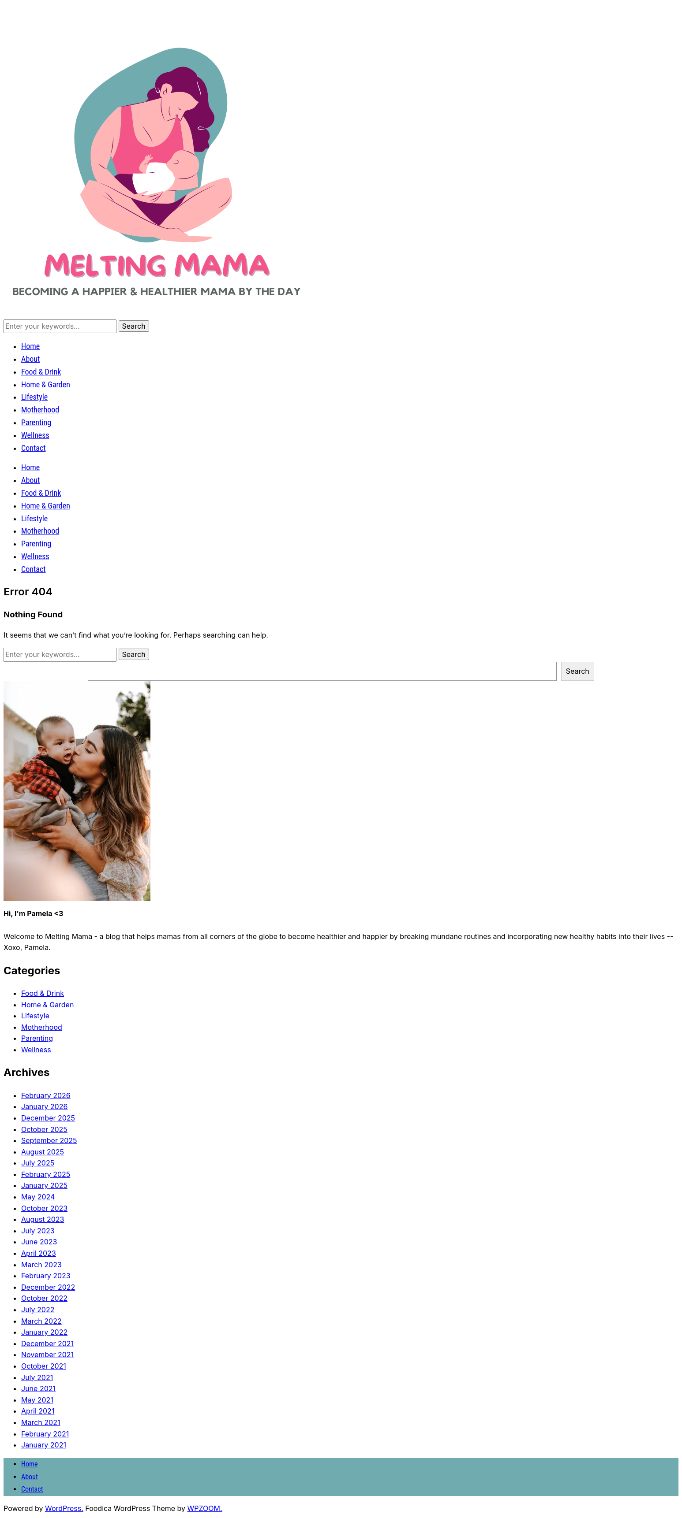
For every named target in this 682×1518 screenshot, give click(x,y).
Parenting (36, 422)
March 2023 (41, 1264)
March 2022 (41, 1321)
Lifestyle (34, 396)
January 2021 (43, 1444)
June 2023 (39, 1241)
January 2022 (44, 1332)
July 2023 (38, 1230)
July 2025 (37, 1162)
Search (577, 671)
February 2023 (46, 1275)
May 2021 (37, 1400)
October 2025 (44, 1129)
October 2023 (44, 1208)
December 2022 (48, 1287)
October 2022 (44, 1298)
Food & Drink (41, 371)
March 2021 (40, 1422)
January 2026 (44, 1106)
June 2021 (38, 1388)
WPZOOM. (204, 1508)
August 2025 (42, 1151)
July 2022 (37, 1309)
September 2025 (49, 1140)
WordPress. (64, 1508)
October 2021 (43, 1366)
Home (30, 346)
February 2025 (45, 1174)
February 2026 (46, 1095)
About (30, 359)
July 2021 (37, 1377)
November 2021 (47, 1354)
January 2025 (44, 1185)
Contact (33, 448)
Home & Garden (45, 384)
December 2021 (47, 1343)
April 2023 (38, 1253)
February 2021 (45, 1433)
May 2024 (38, 1196)
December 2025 (48, 1117)
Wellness (35, 435)
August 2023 (42, 1219)
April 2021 (37, 1411)
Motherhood (40, 409)
